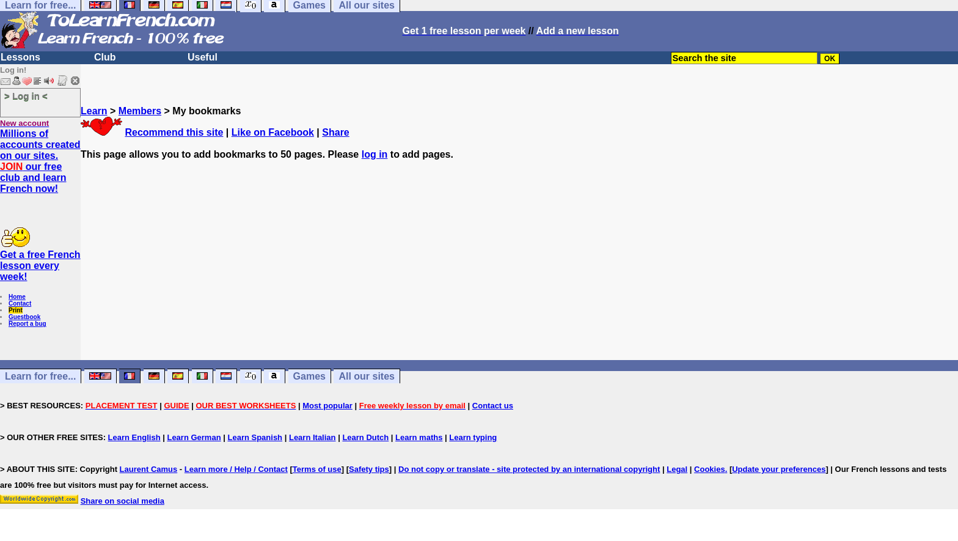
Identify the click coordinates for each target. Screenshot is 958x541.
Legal (677, 469)
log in (375, 154)
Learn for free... (40, 376)
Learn (94, 111)
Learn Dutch (365, 437)
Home (17, 296)
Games (309, 376)
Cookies (709, 469)
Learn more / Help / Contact (236, 469)
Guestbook (24, 317)
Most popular (327, 405)
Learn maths (418, 437)
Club (105, 57)
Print (16, 310)
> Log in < (26, 95)
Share (335, 132)
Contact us (492, 405)
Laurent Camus (149, 469)
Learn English (134, 437)
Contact (20, 303)
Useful (203, 57)
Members (140, 111)
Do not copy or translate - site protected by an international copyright (529, 469)
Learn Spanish (254, 437)
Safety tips (369, 469)
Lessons (20, 57)
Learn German (194, 437)
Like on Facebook (273, 132)
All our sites (366, 376)
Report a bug (27, 323)
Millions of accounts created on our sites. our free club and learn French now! (40, 161)
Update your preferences (778, 469)
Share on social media (122, 501)
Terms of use (317, 469)
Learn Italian (312, 437)
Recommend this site (174, 132)
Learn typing (473, 437)
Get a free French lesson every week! (40, 265)
